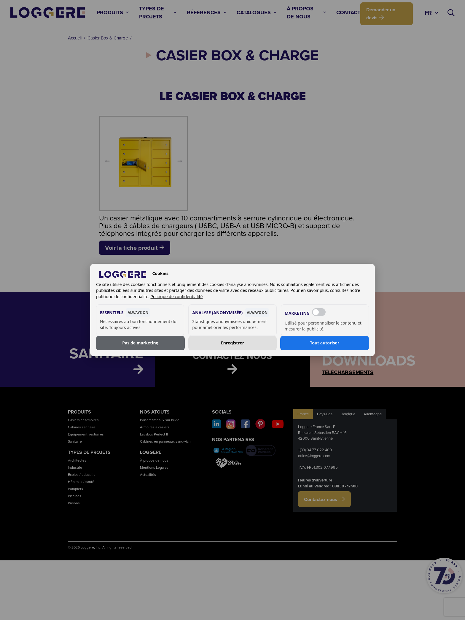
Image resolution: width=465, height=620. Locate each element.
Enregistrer (232, 343)
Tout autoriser (324, 343)
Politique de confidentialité (176, 296)
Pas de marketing (140, 343)
